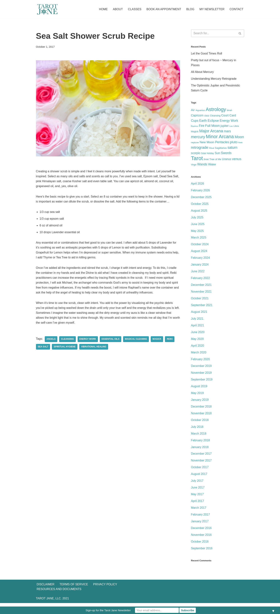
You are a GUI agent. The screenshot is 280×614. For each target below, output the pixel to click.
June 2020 (198, 334)
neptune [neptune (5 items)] (195, 143)
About (117, 9)
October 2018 (200, 422)
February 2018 (200, 442)
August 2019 (199, 388)
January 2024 (200, 266)
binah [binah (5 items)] (229, 110)
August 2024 (199, 252)
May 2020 (197, 341)
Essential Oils (111, 340)
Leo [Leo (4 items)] (231, 127)
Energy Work (87, 340)
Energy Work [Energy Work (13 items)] (229, 121)
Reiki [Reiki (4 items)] (240, 143)
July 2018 (197, 429)
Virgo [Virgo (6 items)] (194, 165)
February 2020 (200, 361)
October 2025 (200, 205)
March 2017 (199, 510)
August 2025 (199, 211)
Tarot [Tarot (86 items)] (197, 159)
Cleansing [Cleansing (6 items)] (215, 116)
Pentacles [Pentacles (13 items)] (222, 143)
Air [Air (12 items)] (193, 110)
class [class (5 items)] (206, 116)
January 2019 (200, 402)
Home (102, 9)
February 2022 (200, 279)
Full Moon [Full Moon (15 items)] (212, 126)
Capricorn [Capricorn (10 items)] (197, 115)
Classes (134, 9)
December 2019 (201, 368)
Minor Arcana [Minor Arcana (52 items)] (220, 137)
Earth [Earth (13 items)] (203, 121)
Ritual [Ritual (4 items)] (211, 149)
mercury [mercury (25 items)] (198, 137)
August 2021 (199, 313)
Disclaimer (46, 595)
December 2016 (201, 531)
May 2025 (197, 232)
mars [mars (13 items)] (227, 132)
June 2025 (198, 225)
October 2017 (200, 470)
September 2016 (202, 551)
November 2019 (201, 375)
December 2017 (201, 456)
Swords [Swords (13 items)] (226, 154)
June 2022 (198, 273)
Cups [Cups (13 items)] (195, 121)
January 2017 (200, 524)
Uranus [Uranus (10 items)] (226, 160)
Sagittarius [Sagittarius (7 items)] (221, 148)
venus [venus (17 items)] (236, 160)
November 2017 (201, 463)
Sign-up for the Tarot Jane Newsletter (108, 610)
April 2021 (197, 327)
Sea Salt (43, 347)
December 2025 (201, 198)
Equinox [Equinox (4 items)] (194, 127)
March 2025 (199, 239)
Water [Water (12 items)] (212, 165)
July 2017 (197, 483)
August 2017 (199, 476)
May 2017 (197, 497)
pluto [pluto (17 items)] (233, 143)
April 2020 (197, 347)
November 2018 (201, 415)
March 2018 (199, 436)
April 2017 (197, 504)
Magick (157, 340)
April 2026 (197, 184)
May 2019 (197, 395)
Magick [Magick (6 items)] (195, 132)
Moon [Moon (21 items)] (239, 137)
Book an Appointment (163, 9)
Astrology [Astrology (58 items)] (216, 110)
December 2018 (201, 409)
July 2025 (197, 218)
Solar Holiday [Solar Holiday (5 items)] (207, 154)
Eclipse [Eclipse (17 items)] (213, 121)
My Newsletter (211, 9)
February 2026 (200, 191)
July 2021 (197, 320)
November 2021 (201, 293)
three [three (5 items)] (206, 160)
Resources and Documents (59, 600)
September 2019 (202, 381)
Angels (51, 340)
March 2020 (199, 354)
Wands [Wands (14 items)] (202, 165)
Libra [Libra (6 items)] (236, 126)
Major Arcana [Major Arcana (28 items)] (211, 131)
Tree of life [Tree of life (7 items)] (215, 160)
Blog (190, 9)
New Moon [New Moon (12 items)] (207, 143)
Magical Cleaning (136, 340)
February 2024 (200, 259)
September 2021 (202, 307)
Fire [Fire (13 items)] (201, 126)
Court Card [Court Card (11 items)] (228, 115)
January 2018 (200, 449)
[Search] (213, 33)
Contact (236, 9)
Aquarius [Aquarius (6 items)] (200, 110)
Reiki (170, 340)
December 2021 (201, 286)
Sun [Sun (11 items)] (217, 154)
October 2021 (200, 300)
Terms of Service (74, 595)
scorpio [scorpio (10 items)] (195, 154)
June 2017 (198, 490)
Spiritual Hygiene (65, 347)
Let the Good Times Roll (206, 53)
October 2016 (200, 544)
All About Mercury (202, 72)
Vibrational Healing (93, 347)
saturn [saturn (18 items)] (232, 148)
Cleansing (67, 340)
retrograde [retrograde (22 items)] (199, 148)
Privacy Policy (105, 595)
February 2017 (200, 517)
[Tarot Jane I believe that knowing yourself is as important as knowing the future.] (47, 9)
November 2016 (201, 538)
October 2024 (200, 245)
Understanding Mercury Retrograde (214, 79)
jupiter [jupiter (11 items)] (224, 126)
